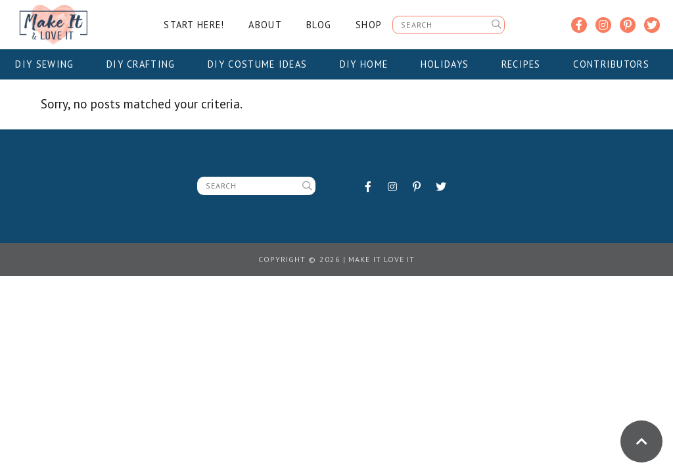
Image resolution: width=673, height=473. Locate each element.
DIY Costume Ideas (261, 64)
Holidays (449, 64)
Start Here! (194, 24)
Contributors (615, 64)
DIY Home (368, 64)
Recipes (525, 64)
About (264, 24)
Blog (318, 24)
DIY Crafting (144, 64)
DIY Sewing (48, 64)
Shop (369, 24)
